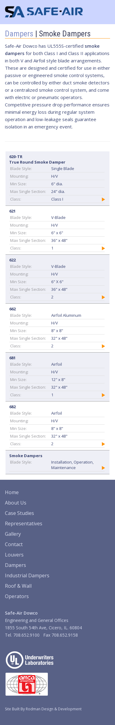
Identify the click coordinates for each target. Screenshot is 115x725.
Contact (14, 544)
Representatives (23, 523)
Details (103, 199)
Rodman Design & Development (54, 709)
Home (12, 492)
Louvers (14, 554)
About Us (15, 502)
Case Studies (19, 513)
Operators (17, 596)
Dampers (19, 33)
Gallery (13, 534)
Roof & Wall (18, 586)
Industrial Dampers (27, 575)
